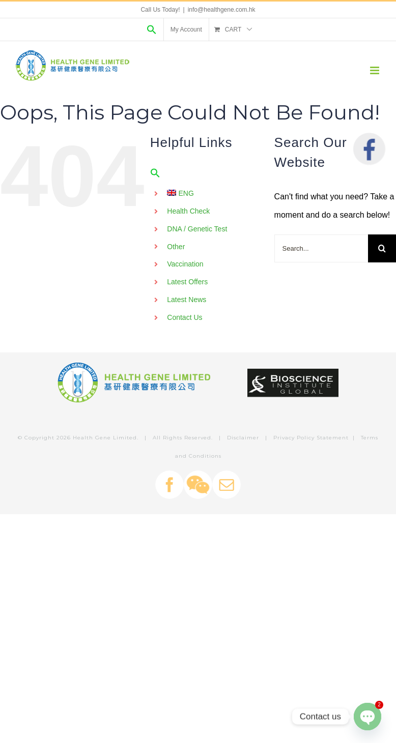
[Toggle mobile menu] (375, 70)
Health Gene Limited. (105, 437)
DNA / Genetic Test (197, 229)
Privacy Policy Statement (311, 437)
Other (176, 247)
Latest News (186, 299)
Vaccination (185, 264)
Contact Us (184, 317)
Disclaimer (243, 437)
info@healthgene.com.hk (222, 9)
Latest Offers (187, 282)
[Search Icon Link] (151, 29)
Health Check (188, 211)
